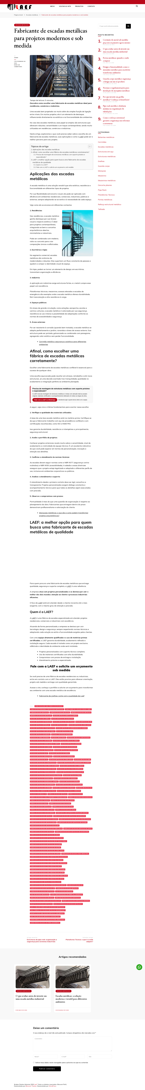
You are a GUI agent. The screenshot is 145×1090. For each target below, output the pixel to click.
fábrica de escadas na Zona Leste (42, 809)
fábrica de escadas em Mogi (40, 800)
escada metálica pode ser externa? (43, 731)
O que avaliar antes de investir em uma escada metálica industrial (31, 997)
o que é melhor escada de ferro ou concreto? (66, 894)
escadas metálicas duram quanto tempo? (45, 743)
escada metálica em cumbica (40, 718)
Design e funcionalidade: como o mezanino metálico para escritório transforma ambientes (116, 70)
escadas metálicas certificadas (78, 737)
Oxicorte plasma (105, 185)
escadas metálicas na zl (39, 759)
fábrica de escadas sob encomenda (43, 813)
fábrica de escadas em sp (39, 803)
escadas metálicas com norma (41, 740)
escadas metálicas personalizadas (43, 772)
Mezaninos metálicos (107, 180)
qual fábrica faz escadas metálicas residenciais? (48, 910)
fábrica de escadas (75, 794)
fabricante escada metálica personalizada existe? (48, 885)
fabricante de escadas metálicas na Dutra (45, 847)
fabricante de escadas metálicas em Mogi (45, 834)
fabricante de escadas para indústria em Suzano (48, 869)
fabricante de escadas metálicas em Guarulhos (71, 831)
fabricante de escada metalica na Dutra (45, 825)
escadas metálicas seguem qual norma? (44, 781)
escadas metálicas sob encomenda (42, 784)
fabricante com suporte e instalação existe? (72, 813)
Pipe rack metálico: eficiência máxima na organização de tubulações (114, 109)
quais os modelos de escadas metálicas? (68, 904)
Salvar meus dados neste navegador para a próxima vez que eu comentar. (61, 1063)
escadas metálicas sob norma (41, 787)
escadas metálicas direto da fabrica (66, 740)
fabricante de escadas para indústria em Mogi (47, 860)
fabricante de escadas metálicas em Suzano (46, 844)
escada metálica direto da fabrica (65, 715)
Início (52, 6)
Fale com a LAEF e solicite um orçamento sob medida (54, 167)
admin (16, 57)
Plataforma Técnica (106, 195)
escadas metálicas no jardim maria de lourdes (74, 762)
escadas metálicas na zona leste (61, 759)
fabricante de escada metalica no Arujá (78, 828)
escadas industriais (59, 737)
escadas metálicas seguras (69, 781)
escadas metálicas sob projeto (64, 787)
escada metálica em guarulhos (62, 718)
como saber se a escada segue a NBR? (78, 709)
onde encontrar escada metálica (42, 897)
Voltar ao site (65, 6)
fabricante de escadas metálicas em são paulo (47, 838)
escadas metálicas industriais (41, 756)
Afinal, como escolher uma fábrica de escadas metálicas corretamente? (61, 152)
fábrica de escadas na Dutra (63, 806)
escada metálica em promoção (41, 721)
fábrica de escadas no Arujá (65, 809)
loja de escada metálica (64, 891)
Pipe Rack (102, 190)
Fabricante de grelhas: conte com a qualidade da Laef (61, 696)
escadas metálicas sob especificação (69, 784)
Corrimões (102, 142)
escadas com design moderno (62, 734)
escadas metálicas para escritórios (43, 769)
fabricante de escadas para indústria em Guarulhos (49, 856)
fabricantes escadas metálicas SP (42, 888)
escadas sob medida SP (38, 794)
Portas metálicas (105, 199)
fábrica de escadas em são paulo (62, 800)
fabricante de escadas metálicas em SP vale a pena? (48, 841)
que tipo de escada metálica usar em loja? (45, 916)
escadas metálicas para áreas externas (44, 765)
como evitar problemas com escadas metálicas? (47, 709)
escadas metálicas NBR (82, 759)
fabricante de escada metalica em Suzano (72, 822)
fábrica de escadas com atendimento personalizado (49, 797)
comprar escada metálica (39, 712)
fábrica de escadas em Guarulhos (80, 797)
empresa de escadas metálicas (41, 715)
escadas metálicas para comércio (72, 765)
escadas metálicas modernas (64, 756)
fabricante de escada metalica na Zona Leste (46, 828)
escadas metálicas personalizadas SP (70, 772)
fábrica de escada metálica (57, 794)
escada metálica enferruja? (40, 725)
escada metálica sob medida (40, 734)
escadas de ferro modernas (40, 737)
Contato (91, 6)
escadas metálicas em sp (39, 753)
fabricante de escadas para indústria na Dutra (47, 872)
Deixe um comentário (20, 66)
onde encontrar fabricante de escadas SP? (45, 900)
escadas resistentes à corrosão (69, 791)
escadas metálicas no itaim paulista (43, 762)
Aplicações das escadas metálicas (46, 149)
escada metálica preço (64, 731)
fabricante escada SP (75, 885)
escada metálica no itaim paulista (42, 728)
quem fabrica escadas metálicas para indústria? (47, 919)
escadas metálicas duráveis (71, 743)
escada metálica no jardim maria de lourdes (71, 728)
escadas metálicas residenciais (41, 778)
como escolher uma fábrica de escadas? (49, 706)
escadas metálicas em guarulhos (64, 747)
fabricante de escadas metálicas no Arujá (45, 853)
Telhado (101, 209)
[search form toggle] (137, 6)
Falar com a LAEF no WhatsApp (44, 400)
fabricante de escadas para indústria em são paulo (48, 863)
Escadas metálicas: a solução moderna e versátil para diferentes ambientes (71, 998)
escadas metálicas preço (72, 775)
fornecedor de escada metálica (67, 888)
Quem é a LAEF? (42, 165)
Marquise (102, 171)
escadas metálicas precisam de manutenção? (46, 775)
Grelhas (101, 161)
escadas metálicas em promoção (42, 750)
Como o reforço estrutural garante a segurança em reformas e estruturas (116, 120)
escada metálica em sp (83, 721)
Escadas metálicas (22, 25)
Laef (35, 1084)
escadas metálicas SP (84, 787)
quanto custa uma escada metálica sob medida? (47, 913)
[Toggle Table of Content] (89, 146)
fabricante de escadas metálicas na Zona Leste (47, 850)
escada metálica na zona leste (80, 725)
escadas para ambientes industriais (43, 791)
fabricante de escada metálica (41, 816)
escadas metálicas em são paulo (66, 750)
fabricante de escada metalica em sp (43, 822)
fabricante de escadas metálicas (42, 831)
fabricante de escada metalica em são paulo (74, 819)
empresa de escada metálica (81, 712)
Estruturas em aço (105, 152)
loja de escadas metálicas (40, 894)
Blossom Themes (31, 1086)
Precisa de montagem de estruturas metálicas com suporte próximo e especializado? (60, 156)
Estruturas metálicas (107, 156)
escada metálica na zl (59, 725)
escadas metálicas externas (59, 753)
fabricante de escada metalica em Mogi (44, 819)
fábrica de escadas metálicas (41, 806)
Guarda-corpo (104, 166)
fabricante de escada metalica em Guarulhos (69, 816)
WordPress (52, 1086)
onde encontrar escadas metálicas (67, 897)
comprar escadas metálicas (59, 712)
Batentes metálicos (106, 137)
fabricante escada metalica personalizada (46, 882)
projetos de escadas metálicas (41, 904)
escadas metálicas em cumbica (41, 747)
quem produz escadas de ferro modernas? (45, 922)
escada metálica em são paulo (63, 721)
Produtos (79, 6)
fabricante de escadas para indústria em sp (46, 866)
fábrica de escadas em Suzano (60, 803)
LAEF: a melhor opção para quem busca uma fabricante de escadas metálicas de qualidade (59, 161)
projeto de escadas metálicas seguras (75, 900)
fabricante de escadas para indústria (75, 853)
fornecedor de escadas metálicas (42, 891)
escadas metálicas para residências (70, 769)
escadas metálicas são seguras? (65, 778)
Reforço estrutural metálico (109, 204)
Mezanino (102, 176)
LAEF (81, 137)
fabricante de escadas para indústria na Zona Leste (49, 875)
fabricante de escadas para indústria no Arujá (47, 878)
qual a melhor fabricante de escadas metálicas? (48, 907)
